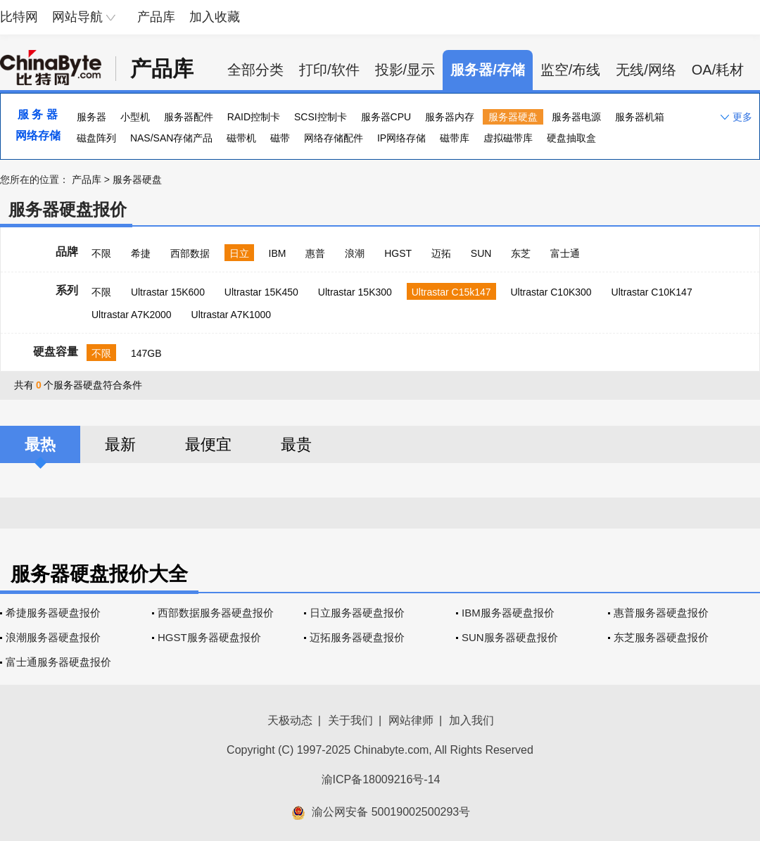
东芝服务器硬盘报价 (661, 637)
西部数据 (190, 253)
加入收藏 (214, 17)
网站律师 (410, 720)
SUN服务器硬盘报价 (510, 637)
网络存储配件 (333, 138)
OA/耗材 (718, 69)
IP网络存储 (401, 138)
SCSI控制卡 (320, 116)
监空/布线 (570, 69)
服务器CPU (386, 116)
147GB (146, 353)
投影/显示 (405, 69)
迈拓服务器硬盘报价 (357, 637)
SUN (481, 253)
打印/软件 (329, 69)
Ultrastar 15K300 (355, 292)
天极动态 (289, 720)
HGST (398, 253)
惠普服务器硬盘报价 (661, 613)
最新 (120, 444)
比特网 (19, 17)
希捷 (141, 253)
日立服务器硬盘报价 (357, 613)
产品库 (156, 17)
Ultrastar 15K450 (261, 292)
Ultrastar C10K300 (550, 292)
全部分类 (255, 69)
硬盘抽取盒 (571, 138)
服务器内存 (449, 116)
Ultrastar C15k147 (451, 292)
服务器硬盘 (513, 116)
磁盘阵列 (96, 138)
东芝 (521, 253)
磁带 (280, 138)
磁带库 (454, 138)
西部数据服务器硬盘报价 (216, 613)
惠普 (315, 253)
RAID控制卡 (253, 116)
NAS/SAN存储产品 (171, 138)
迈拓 (441, 253)
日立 (239, 253)
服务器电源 (576, 116)
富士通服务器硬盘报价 (58, 662)
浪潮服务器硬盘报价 (53, 637)
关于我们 (350, 720)
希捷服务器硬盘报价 (53, 613)
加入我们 (471, 720)
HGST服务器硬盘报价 (209, 637)
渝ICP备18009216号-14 (381, 779)
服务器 (91, 116)
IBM (277, 253)
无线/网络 (646, 69)
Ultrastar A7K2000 (131, 314)
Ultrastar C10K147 (652, 292)
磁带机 (241, 138)
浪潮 (355, 253)
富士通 (565, 253)
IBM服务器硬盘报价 (508, 613)
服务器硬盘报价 (67, 209)
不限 (101, 253)
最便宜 (208, 444)
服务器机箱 (639, 116)
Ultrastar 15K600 (168, 292)
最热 (40, 444)
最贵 (296, 444)
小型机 (135, 116)
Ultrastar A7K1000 (231, 314)
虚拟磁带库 (508, 138)
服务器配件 (188, 116)
